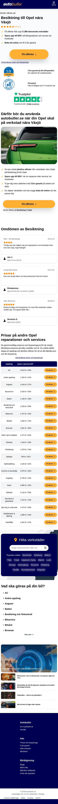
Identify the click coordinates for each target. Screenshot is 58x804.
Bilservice (9, 619)
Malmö (47, 555)
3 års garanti (25, 746)
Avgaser (8, 603)
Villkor (23, 798)
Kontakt (23, 730)
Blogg (22, 765)
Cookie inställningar (11, 798)
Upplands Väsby (28, 560)
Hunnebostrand (28, 570)
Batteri (7, 609)
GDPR (37, 798)
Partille (16, 570)
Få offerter (50, 370)
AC (5, 593)
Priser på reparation (27, 773)
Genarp (12, 565)
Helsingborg (23, 565)
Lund (49, 560)
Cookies (30, 798)
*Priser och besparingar (29, 743)
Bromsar (8, 630)
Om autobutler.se (26, 727)
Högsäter (41, 570)
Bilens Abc (24, 767)
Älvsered (34, 565)
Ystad (16, 560)
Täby (9, 560)
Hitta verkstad (25, 748)
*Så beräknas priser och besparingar (15, 62)
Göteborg (38, 555)
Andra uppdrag (12, 598)
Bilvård (7, 625)
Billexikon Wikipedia (27, 770)
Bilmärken (24, 751)
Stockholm (27, 555)
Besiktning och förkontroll (17, 614)
